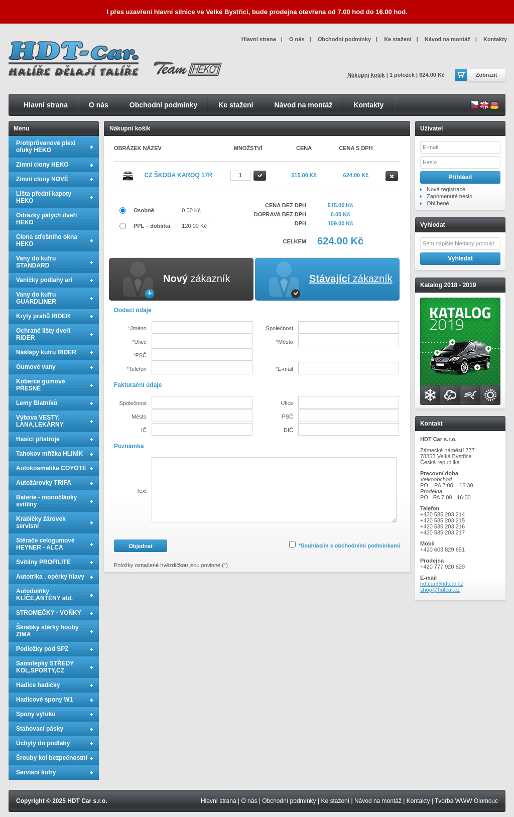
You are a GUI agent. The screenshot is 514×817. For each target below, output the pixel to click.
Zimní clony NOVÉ (42, 179)
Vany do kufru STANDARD (36, 262)
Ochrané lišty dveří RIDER (43, 334)
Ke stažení (235, 105)
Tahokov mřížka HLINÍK (49, 453)
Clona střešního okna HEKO (46, 240)
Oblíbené (438, 203)
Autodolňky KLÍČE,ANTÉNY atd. (44, 595)
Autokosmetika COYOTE (51, 468)
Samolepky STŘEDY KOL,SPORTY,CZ (45, 667)
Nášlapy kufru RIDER (46, 352)
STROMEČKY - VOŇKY (48, 612)
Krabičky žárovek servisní (41, 522)
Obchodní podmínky (163, 105)
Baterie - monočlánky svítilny (46, 501)
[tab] (181, 279)
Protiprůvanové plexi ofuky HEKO (46, 147)
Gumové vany (36, 366)
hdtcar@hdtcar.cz (441, 584)
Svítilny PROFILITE (43, 562)
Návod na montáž (303, 105)
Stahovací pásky (39, 728)
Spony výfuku (36, 714)
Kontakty (368, 105)
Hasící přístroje (38, 439)
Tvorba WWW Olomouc (466, 800)
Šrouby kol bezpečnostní (51, 757)
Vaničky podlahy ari (44, 280)
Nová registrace (446, 189)
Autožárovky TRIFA (43, 482)
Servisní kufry (36, 772)
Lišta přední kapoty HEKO (43, 197)
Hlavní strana (46, 105)
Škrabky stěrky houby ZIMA (47, 631)
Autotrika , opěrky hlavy (50, 576)
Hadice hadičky (38, 685)
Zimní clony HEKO (42, 164)
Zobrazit (486, 75)
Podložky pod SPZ (42, 648)
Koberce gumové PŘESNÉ (40, 385)
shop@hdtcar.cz (440, 590)
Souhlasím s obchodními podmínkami (350, 545)
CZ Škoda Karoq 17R (179, 175)
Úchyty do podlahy (43, 743)
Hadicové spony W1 (44, 699)
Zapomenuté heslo (449, 196)
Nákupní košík (366, 75)
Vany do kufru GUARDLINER (36, 298)
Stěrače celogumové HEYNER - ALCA (45, 544)
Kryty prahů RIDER (43, 316)
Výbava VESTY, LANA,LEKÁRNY (40, 421)
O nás (98, 105)
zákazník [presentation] (196, 278)
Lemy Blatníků (36, 402)
